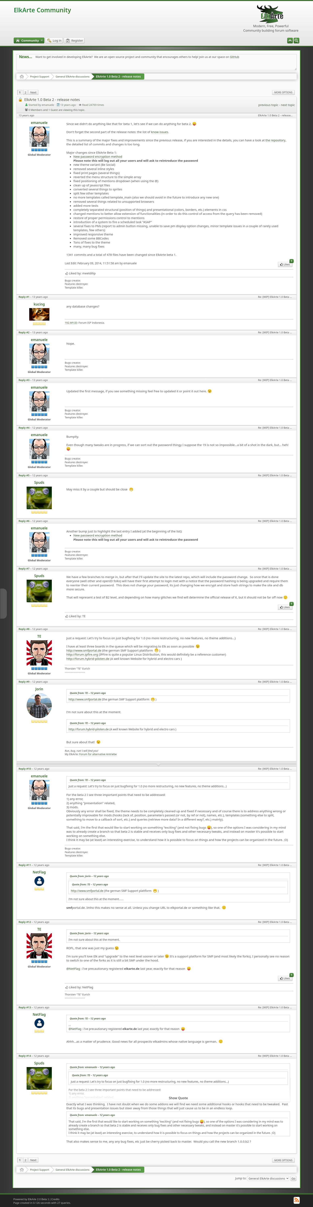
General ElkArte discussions (72, 76)
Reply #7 (24, 568)
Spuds (39, 482)
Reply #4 (24, 427)
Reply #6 (24, 521)
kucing (39, 304)
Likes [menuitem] (286, 264)
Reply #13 (25, 1007)
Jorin (39, 689)
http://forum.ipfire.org (82, 654)
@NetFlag (73, 969)
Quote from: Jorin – (89, 876)
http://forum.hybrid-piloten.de (87, 659)
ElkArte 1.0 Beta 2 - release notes (118, 76)
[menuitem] (296, 40)
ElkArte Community (42, 10)
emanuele (39, 122)
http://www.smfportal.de (83, 650)
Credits (55, 1199)
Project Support (39, 76)
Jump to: (240, 1178)
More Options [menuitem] (283, 92)
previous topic (268, 105)
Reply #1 (24, 297)
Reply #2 (24, 332)
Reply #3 (24, 380)
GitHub (234, 57)
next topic (288, 105)
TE (39, 636)
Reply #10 (25, 768)
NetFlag (39, 872)
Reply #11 (25, 865)
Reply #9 (24, 681)
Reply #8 (24, 629)
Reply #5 (24, 475)
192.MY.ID (71, 322)
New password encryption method (97, 156)
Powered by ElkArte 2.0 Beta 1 (31, 1199)
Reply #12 (25, 922)
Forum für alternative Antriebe (98, 754)
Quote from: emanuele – (92, 1067)
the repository (275, 140)
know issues (159, 132)
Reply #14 (25, 1056)
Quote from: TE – (88, 693)
